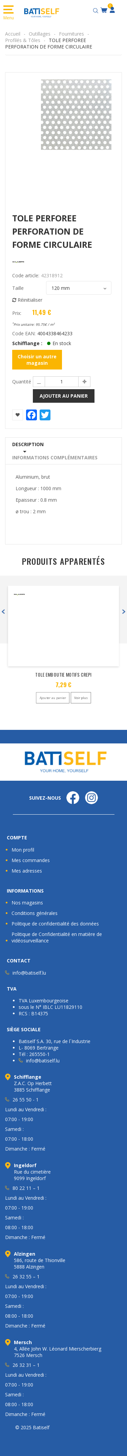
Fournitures (71, 34)
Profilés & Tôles (22, 40)
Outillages (39, 34)
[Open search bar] (96, 10)
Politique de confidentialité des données (55, 923)
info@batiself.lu (29, 973)
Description (28, 444)
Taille (18, 288)
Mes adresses (27, 870)
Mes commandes (31, 860)
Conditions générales (35, 913)
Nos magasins (27, 902)
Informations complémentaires (55, 457)
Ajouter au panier (64, 396)
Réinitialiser (27, 300)
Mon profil (23, 849)
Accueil (12, 34)
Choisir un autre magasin (37, 359)
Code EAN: (24, 333)
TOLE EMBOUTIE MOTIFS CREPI (63, 674)
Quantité (21, 381)
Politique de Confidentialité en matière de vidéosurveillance (57, 937)
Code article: (25, 275)
